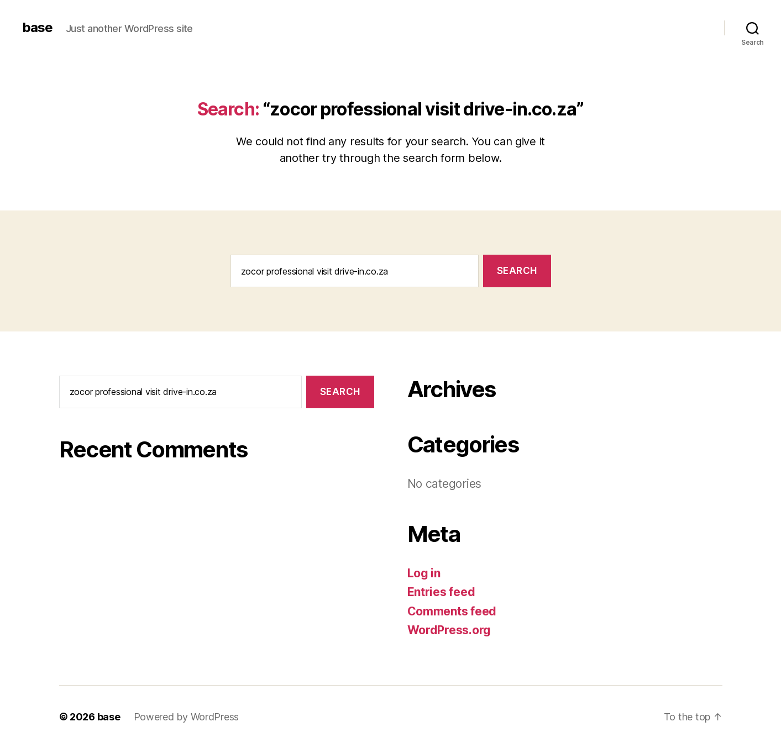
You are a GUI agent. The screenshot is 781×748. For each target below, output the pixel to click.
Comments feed (452, 611)
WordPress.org (449, 630)
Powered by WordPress (186, 717)
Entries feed (441, 592)
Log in (424, 573)
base (37, 27)
